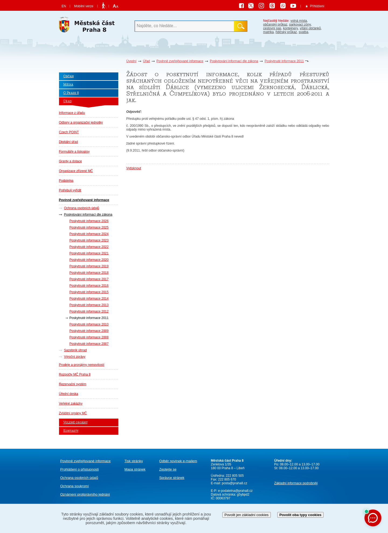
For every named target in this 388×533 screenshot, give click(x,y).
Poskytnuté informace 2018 (89, 273)
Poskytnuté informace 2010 (89, 324)
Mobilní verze (83, 6)
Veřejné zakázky (70, 403)
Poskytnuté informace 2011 (284, 61)
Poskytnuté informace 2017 (89, 279)
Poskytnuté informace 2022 (89, 247)
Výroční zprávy (74, 357)
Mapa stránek (135, 469)
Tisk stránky (133, 461)
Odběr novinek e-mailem (178, 461)
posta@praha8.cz (234, 483)
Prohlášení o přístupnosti (79, 469)
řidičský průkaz (286, 32)
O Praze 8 (71, 93)
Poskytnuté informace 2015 (89, 292)
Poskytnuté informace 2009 (89, 331)
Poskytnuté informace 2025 (89, 227)
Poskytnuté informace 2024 (89, 234)
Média (68, 84)
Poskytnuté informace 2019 (89, 266)
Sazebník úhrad (75, 350)
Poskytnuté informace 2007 (89, 344)
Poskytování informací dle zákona (234, 61)
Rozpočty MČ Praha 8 (75, 374)
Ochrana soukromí (74, 486)
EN (64, 6)
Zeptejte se (167, 469)
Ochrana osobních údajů (81, 208)
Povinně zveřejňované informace (180, 61)
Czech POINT (69, 132)
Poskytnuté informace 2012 (89, 311)
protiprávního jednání (85, 494)
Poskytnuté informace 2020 (89, 260)
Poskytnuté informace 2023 (89, 240)
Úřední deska (68, 394)
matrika (268, 32)
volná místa (298, 21)
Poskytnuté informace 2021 (89, 253)
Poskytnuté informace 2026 (89, 221)
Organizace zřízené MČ (76, 171)
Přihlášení (317, 6)
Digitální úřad (68, 142)
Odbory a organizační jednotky (81, 122)
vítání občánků (310, 28)
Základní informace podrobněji (296, 483)
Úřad (146, 61)
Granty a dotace (70, 161)
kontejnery (290, 28)
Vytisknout (133, 168)
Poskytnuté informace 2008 (89, 337)
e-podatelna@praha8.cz (235, 491)
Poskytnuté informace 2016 (89, 285)
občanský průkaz (275, 24)
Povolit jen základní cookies (246, 515)
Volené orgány (75, 422)
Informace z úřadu (72, 113)
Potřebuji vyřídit (70, 190)
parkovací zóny (300, 24)
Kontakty (70, 431)
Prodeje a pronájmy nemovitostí (82, 365)
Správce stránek (171, 478)
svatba (303, 32)
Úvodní (131, 61)
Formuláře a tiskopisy (74, 151)
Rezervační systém (72, 384)
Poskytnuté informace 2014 (89, 298)
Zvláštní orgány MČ (73, 413)
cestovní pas (272, 28)
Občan (68, 76)
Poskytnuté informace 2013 (89, 305)
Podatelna (66, 181)
